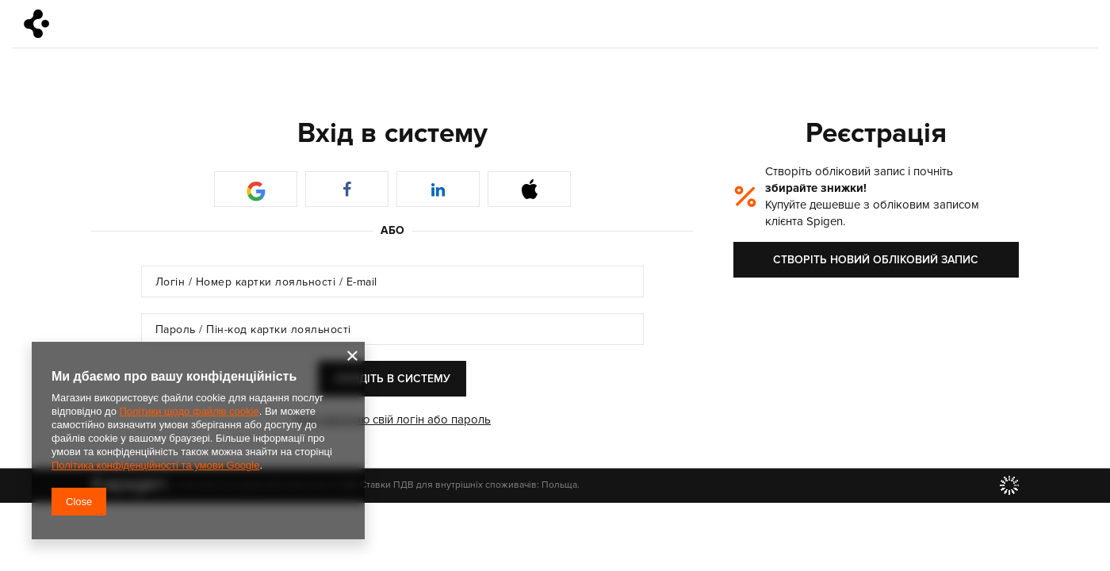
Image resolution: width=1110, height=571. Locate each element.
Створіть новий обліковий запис (875, 259)
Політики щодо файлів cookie (188, 411)
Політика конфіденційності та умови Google (155, 465)
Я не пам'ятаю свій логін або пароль (392, 419)
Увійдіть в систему (392, 378)
